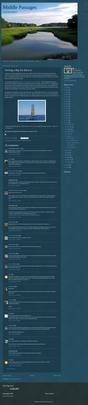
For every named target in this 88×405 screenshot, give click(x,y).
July (68, 136)
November (69, 126)
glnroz (10, 159)
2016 (67, 111)
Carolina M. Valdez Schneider (15, 190)
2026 (67, 87)
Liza (75, 68)
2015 (67, 113)
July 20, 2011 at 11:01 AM (14, 200)
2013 (67, 118)
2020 (67, 101)
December (69, 124)
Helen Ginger (11, 222)
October (69, 129)
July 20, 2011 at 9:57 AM (14, 175)
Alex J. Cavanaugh (13, 235)
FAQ (37, 61)
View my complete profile (70, 80)
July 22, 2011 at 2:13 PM (14, 346)
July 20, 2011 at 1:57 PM (14, 248)
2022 (67, 97)
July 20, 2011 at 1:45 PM (14, 239)
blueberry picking (12, 140)
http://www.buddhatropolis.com (15, 363)
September (70, 131)
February (69, 159)
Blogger (51, 401)
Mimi (9, 313)
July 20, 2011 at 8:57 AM (14, 166)
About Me (30, 61)
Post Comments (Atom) (15, 379)
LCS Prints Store (17, 61)
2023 (67, 94)
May (68, 152)
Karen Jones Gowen (13, 171)
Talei (9, 339)
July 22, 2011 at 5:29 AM (14, 334)
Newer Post (7, 375)
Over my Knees (70, 138)
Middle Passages (20, 7)
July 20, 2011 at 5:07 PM (14, 259)
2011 (67, 122)
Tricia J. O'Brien (12, 264)
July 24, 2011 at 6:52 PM (14, 355)
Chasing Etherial (71, 145)
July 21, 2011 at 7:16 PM (14, 308)
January (69, 162)
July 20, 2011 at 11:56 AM (14, 217)
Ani (9, 360)
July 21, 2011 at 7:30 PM (14, 320)
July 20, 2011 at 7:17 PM (14, 281)
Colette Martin (12, 244)
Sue (9, 274)
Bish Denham (11, 253)
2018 (67, 106)
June (68, 150)
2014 (67, 115)
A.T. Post (10, 300)
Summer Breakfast (71, 147)
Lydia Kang (11, 286)
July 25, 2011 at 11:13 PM (14, 365)
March (68, 157)
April (68, 155)
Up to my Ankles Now (72, 140)
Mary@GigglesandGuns (14, 148)
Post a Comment (11, 368)
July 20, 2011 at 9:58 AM (14, 185)
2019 (67, 104)
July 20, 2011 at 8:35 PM (14, 295)
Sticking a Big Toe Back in (73, 142)
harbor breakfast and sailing (24, 140)
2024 (67, 92)
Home (5, 61)
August (69, 133)
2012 (67, 120)
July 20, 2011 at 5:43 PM (14, 269)
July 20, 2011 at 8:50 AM (14, 154)
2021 (67, 99)
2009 (67, 167)
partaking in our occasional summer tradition (29, 82)
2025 (67, 90)
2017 (67, 108)
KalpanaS (10, 325)
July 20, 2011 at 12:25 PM (14, 230)
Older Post (57, 375)
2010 (67, 165)
